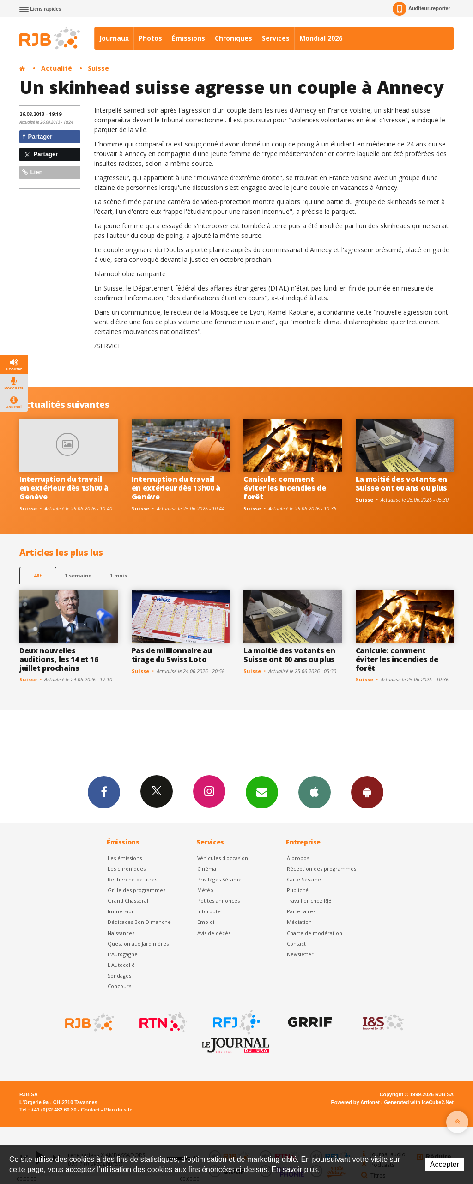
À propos (298, 858)
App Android (367, 792)
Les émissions (125, 858)
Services (276, 38)
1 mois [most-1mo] (118, 575)
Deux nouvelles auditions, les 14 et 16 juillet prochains (58, 659)
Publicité (298, 890)
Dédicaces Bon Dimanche (139, 922)
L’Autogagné (123, 954)
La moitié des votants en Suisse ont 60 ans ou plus (401, 483)
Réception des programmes (321, 869)
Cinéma (206, 869)
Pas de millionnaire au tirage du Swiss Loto (172, 654)
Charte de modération (314, 933)
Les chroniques (127, 869)
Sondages (119, 975)
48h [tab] (38, 575)
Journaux (114, 38)
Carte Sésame (304, 879)
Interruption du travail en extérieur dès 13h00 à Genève (63, 488)
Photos (150, 38)
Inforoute (209, 911)
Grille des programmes (136, 890)
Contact (296, 944)
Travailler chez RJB (309, 901)
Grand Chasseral (128, 901)
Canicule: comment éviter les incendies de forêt (284, 488)
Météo (205, 890)
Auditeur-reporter (421, 9)
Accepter (444, 1164)
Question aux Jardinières (138, 944)
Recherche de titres (132, 879)
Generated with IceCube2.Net (419, 1102)
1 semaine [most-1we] (78, 575)
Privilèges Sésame (219, 879)
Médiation (299, 922)
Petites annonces (218, 901)
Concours (119, 986)
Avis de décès (213, 933)
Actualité (56, 68)
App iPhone (314, 792)
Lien (32, 172)
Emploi (205, 922)
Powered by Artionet (355, 1102)
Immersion (121, 911)
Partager (37, 136)
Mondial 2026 (320, 38)
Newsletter (300, 954)
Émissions (188, 38)
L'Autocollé (121, 965)
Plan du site (118, 1109)
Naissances (121, 933)
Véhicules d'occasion (222, 858)
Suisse (98, 68)
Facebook (104, 792)
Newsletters (262, 792)
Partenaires (301, 911)
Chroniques (233, 38)
